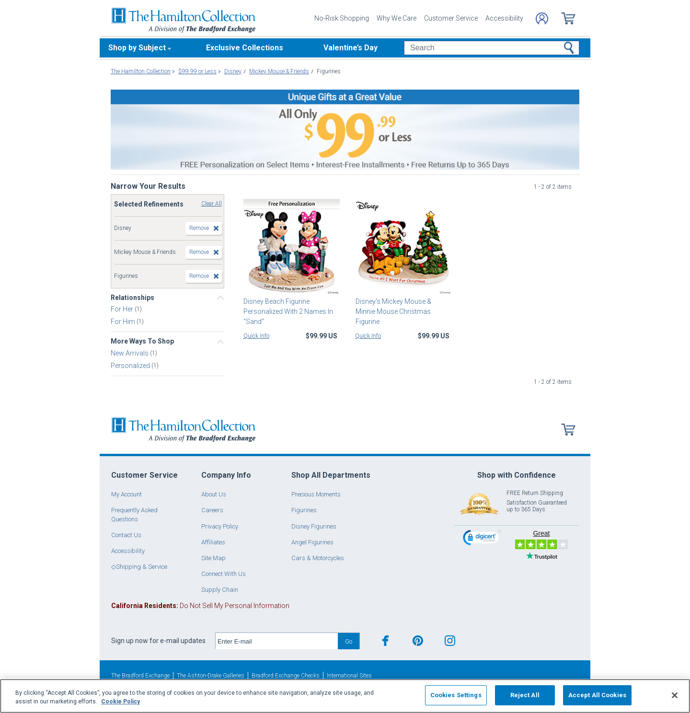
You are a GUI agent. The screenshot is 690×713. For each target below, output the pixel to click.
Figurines (304, 510)
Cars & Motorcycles (317, 558)
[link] (482, 538)
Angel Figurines (312, 542)
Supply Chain (219, 589)
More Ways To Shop (142, 341)
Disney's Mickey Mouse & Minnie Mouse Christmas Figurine (393, 311)
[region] (345, 696)
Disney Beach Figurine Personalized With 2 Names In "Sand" (288, 311)
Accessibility (504, 18)
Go (348, 641)
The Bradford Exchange (140, 675)
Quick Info (256, 336)
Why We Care (396, 18)
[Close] (674, 695)
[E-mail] (277, 641)
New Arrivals (130, 352)
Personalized (131, 365)
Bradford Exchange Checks (286, 675)
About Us (213, 494)
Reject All (525, 695)
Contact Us (126, 535)
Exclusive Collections (244, 47)
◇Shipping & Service (139, 566)
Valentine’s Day (350, 47)
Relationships (132, 297)
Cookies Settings (456, 695)
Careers (212, 510)
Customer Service (451, 18)
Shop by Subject (137, 47)
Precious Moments (316, 494)
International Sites (349, 675)
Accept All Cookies (597, 695)
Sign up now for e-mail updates (158, 640)
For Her (123, 309)
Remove (199, 228)
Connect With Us (223, 573)
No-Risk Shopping (341, 18)
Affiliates (213, 542)
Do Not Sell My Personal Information (200, 606)
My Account (126, 494)
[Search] (491, 48)
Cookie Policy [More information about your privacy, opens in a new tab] (120, 701)
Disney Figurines (313, 526)
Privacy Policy (219, 526)
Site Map (213, 558)
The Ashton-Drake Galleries (210, 675)
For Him (124, 321)
